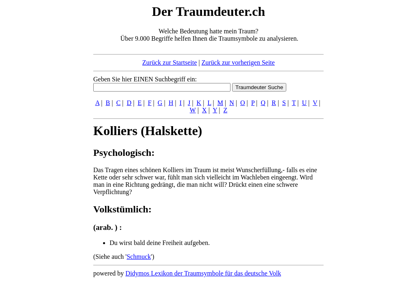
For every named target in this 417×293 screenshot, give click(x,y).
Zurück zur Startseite (169, 62)
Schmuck (139, 256)
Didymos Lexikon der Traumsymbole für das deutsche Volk (203, 273)
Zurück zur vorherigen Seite (238, 62)
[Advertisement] (43, 125)
